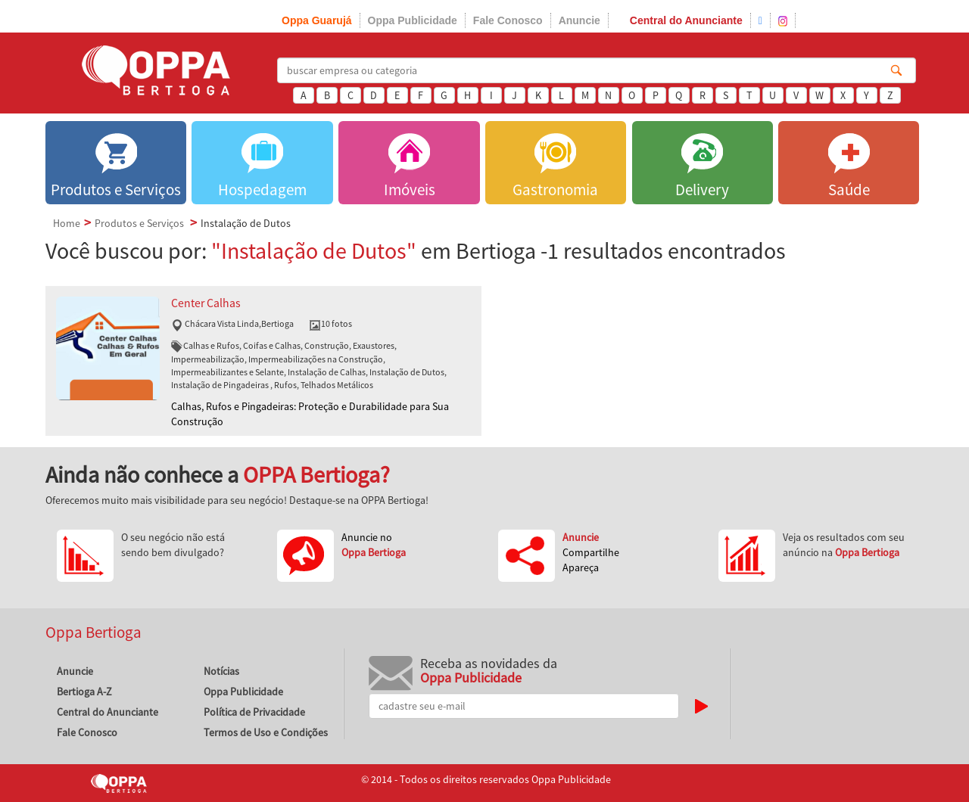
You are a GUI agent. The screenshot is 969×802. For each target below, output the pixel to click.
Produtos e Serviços (139, 223)
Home (66, 223)
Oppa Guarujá (317, 20)
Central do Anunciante (686, 20)
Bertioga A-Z (84, 691)
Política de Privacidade (254, 712)
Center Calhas (206, 303)
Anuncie (579, 20)
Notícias (221, 671)
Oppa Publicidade (412, 20)
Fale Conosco (508, 20)
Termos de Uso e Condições (266, 732)
